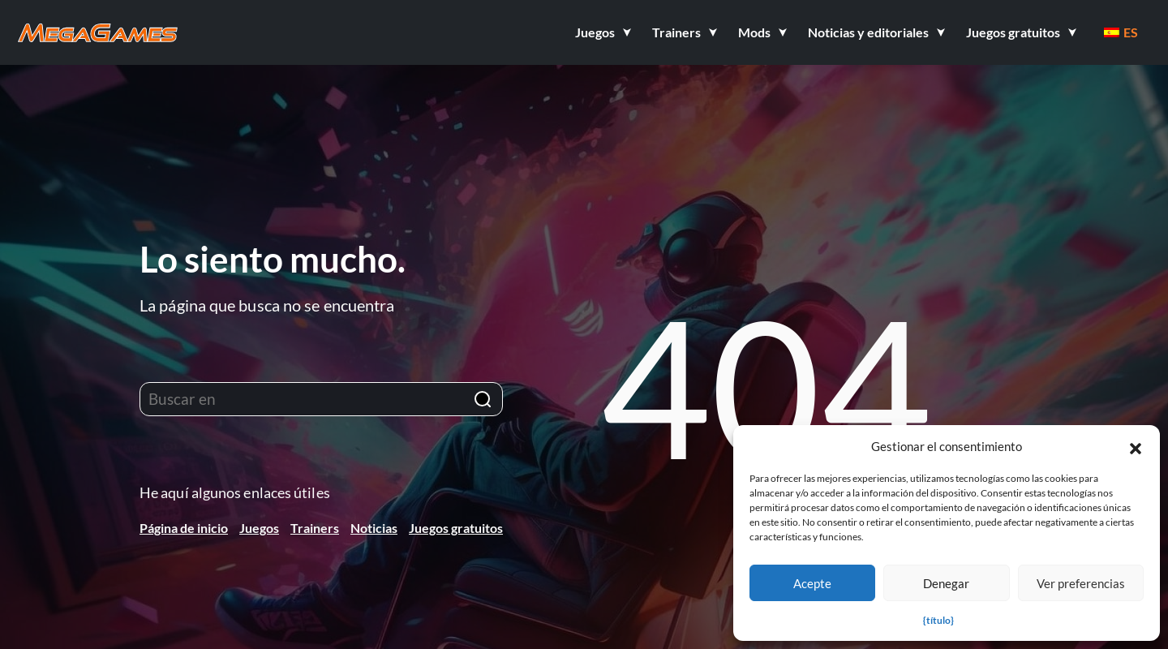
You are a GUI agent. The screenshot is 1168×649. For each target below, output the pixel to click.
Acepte (812, 583)
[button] (1135, 446)
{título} (938, 620)
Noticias (373, 527)
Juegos (259, 527)
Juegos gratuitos (456, 527)
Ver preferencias (1081, 583)
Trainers (314, 527)
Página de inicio (184, 527)
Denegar (946, 583)
